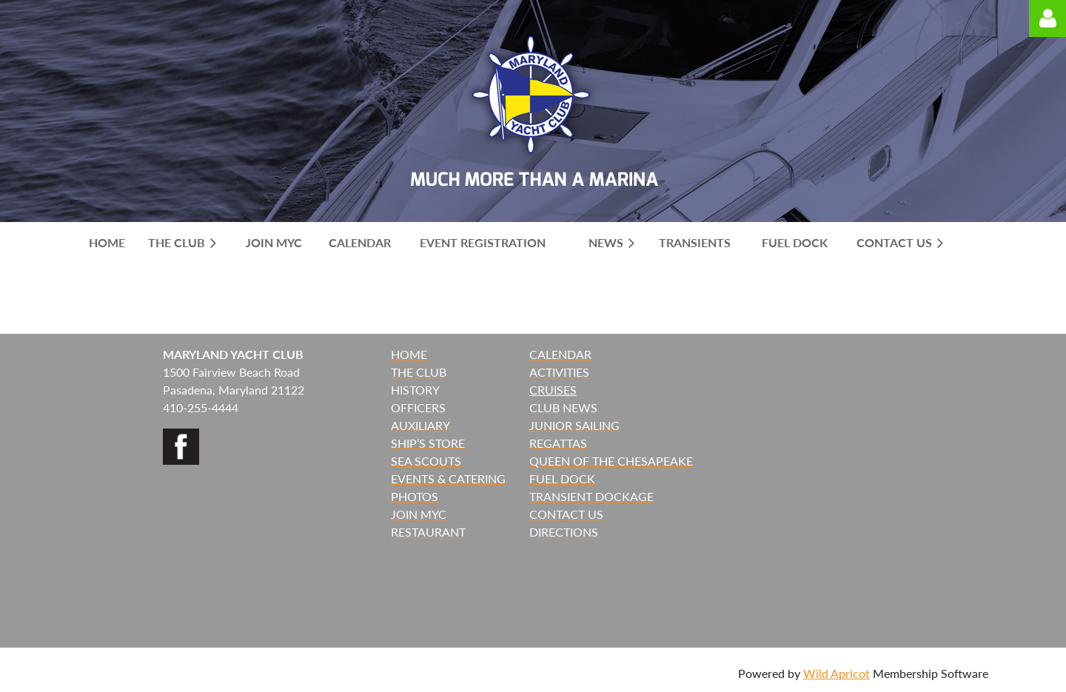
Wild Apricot (836, 673)
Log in (1047, 18)
